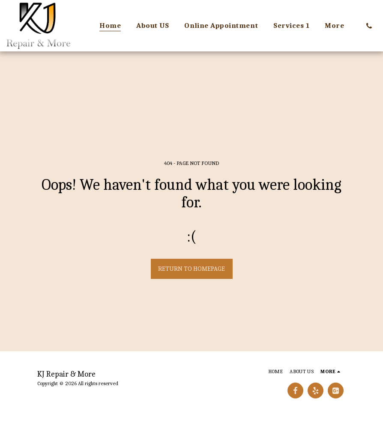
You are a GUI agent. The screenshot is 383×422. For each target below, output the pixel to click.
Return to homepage (191, 268)
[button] (369, 26)
